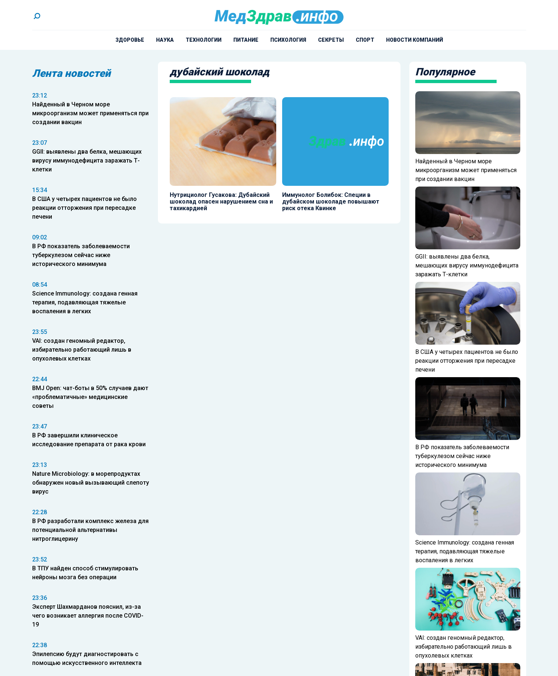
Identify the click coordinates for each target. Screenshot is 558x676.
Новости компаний (414, 40)
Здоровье (129, 40)
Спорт (365, 40)
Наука (165, 40)
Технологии (203, 40)
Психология (288, 40)
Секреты (331, 40)
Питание (245, 40)
